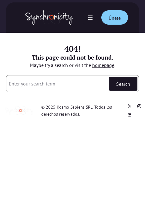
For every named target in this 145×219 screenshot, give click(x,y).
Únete (115, 18)
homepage (103, 65)
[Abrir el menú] (90, 17)
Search (123, 84)
